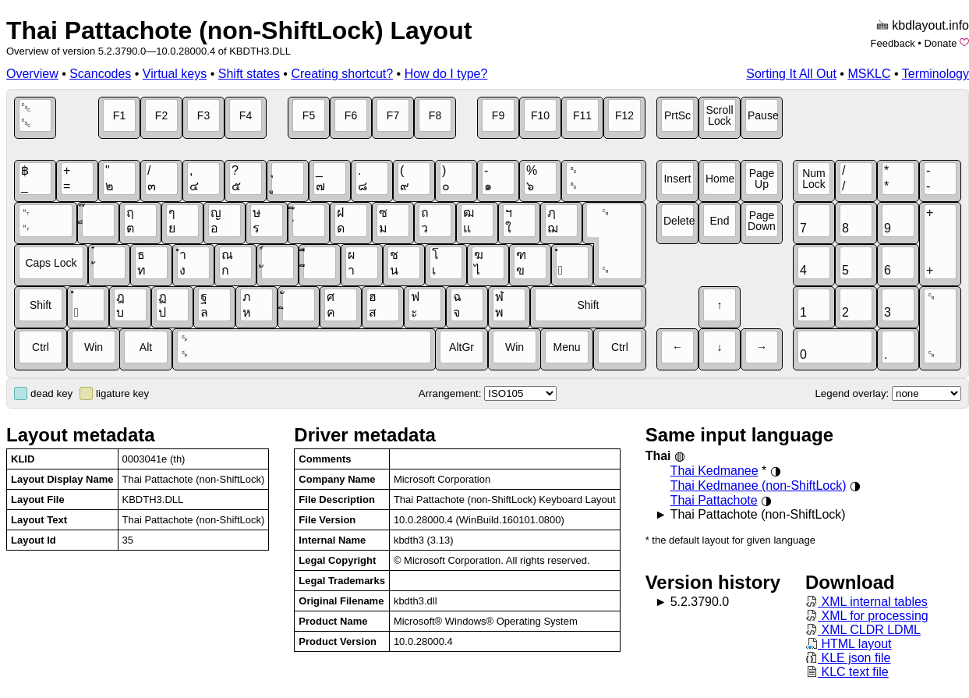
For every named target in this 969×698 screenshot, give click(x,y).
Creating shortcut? (342, 73)
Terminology (935, 73)
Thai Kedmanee (714, 470)
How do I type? (446, 73)
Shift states (249, 73)
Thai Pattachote (714, 500)
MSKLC (868, 73)
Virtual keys (175, 73)
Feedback (893, 43)
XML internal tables (866, 601)
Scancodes (100, 73)
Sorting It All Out (791, 73)
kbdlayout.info (930, 25)
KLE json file (847, 657)
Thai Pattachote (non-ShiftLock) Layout (239, 30)
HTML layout (848, 643)
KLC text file (847, 672)
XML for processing (866, 615)
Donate (940, 43)
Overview (32, 73)
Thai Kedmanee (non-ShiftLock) (758, 485)
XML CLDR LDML (863, 629)
